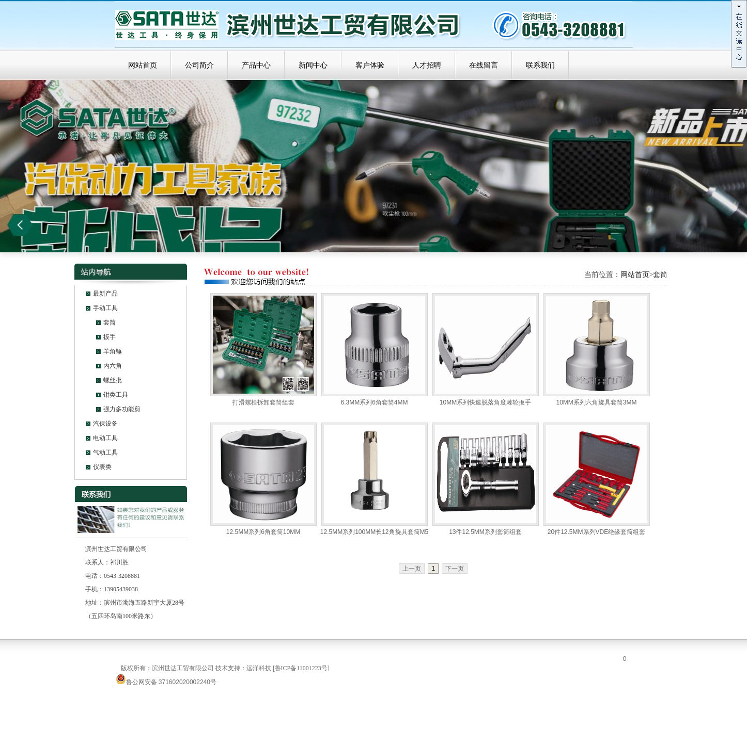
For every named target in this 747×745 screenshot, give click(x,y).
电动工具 (105, 438)
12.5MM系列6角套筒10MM (263, 532)
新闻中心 (313, 65)
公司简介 (199, 65)
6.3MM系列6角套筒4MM (374, 402)
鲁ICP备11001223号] (302, 668)
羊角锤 (112, 351)
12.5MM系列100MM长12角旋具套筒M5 (374, 532)
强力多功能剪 (122, 409)
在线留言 (483, 65)
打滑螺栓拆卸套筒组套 (263, 402)
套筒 (109, 322)
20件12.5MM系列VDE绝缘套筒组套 (596, 532)
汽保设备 (105, 423)
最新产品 (105, 293)
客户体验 (369, 65)
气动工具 (105, 452)
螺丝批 (112, 380)
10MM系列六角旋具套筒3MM (596, 402)
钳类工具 (115, 394)
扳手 (109, 337)
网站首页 (142, 65)
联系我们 (540, 65)
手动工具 (105, 308)
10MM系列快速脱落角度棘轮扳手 (485, 402)
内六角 (112, 365)
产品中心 (256, 65)
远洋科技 (258, 668)
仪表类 (102, 467)
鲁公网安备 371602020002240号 (166, 682)
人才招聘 (426, 65)
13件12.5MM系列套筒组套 (485, 532)
